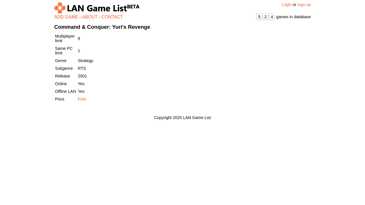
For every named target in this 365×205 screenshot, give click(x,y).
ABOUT (90, 17)
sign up (304, 4)
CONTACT (112, 17)
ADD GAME (66, 17)
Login (287, 4)
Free (82, 99)
